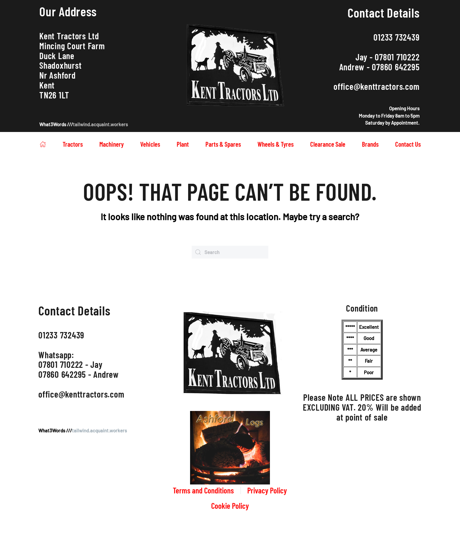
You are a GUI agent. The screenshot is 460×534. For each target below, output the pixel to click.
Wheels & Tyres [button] (275, 144)
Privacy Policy (267, 490)
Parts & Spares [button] (223, 144)
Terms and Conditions (203, 490)
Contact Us (408, 144)
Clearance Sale (327, 144)
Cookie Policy (230, 505)
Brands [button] (370, 144)
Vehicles (150, 144)
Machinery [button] (111, 144)
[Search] (230, 252)
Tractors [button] (73, 144)
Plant (183, 144)
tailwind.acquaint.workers (100, 124)
